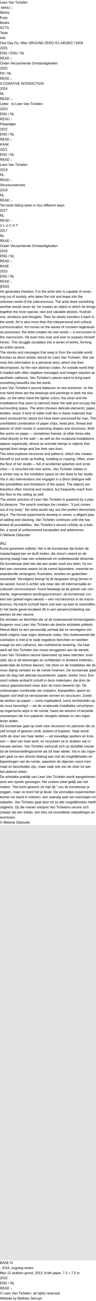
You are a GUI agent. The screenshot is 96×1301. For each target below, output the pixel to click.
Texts (4, 33)
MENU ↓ (6, 7)
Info (3, 38)
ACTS (4, 28)
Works (4, 12)
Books (4, 23)
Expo (4, 17)
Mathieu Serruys (30, 1298)
